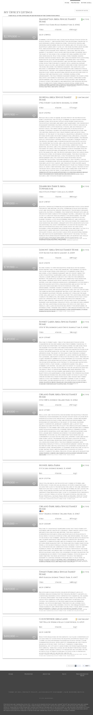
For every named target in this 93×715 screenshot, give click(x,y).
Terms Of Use (15, 692)
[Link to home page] (2, 2)
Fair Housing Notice (74, 692)
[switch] (34, 37)
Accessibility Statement (51, 692)
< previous (70, 666)
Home (67, 3)
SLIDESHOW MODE (82, 10)
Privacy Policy (30, 692)
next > (87, 666)
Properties (75, 3)
